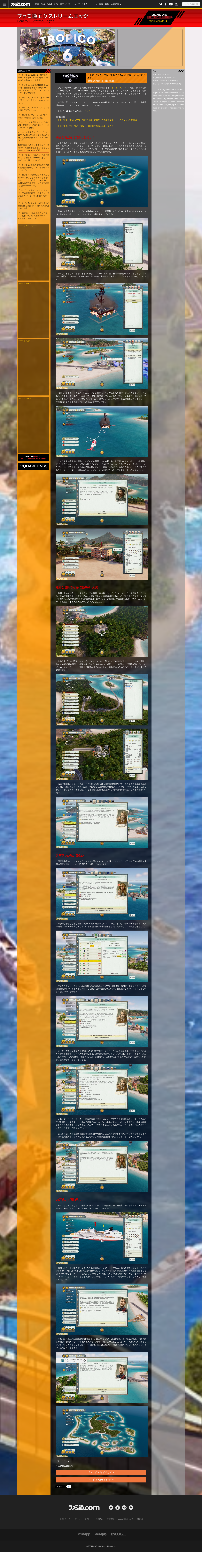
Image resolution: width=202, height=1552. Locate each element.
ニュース (93, 4)
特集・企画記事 (112, 4)
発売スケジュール (68, 4)
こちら (87, 111)
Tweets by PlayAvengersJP (27, 226)
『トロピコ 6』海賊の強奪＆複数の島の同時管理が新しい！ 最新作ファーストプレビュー (33, 167)
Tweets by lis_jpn (24, 341)
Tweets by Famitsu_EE (26, 398)
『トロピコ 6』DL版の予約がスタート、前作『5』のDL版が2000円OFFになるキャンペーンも (33, 215)
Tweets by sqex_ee (24, 283)
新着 (37, 4)
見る (69, 1487)
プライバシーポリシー (82, 1519)
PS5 (43, 4)
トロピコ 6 (116, 87)
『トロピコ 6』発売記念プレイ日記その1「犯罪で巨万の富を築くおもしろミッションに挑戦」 (97, 120)
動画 (101, 4)
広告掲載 (139, 1519)
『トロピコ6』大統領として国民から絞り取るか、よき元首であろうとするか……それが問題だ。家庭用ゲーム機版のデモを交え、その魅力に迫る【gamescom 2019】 (33, 180)
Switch (49, 4)
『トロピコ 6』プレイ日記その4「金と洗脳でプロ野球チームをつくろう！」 (33, 100)
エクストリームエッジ (160, 18)
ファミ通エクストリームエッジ (53, 18)
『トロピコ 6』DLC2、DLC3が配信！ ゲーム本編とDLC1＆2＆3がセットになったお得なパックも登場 (33, 77)
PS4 (56, 4)
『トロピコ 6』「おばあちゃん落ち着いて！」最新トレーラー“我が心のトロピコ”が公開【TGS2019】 (33, 157)
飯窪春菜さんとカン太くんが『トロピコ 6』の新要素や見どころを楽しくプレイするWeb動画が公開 (33, 147)
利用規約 (99, 1519)
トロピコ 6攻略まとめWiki (101, 1479)
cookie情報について (125, 1519)
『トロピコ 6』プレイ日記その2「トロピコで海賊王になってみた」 (85, 126)
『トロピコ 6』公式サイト (101, 1472)
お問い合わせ (65, 1519)
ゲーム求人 (83, 4)
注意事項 (110, 1519)
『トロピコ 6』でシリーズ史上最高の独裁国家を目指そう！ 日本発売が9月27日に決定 (33, 205)
